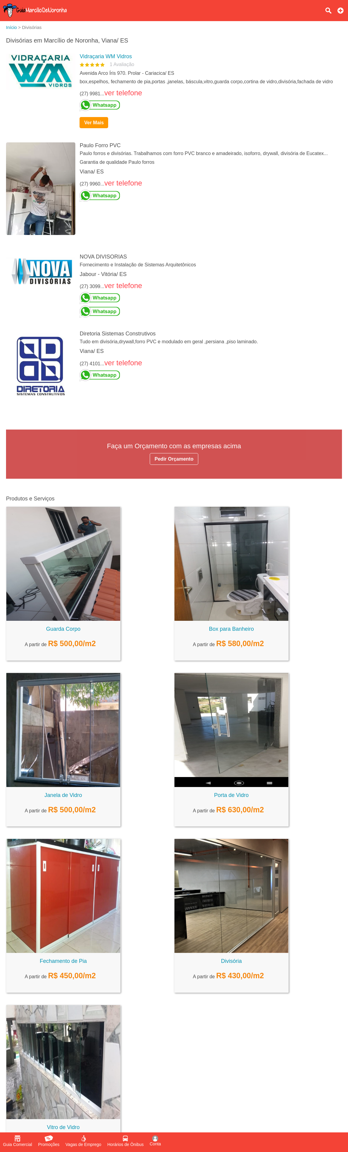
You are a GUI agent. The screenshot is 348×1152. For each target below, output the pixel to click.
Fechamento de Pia (63, 961)
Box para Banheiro (231, 629)
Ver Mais (94, 122)
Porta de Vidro (231, 795)
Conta (155, 1140)
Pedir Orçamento (174, 459)
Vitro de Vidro (63, 1127)
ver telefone (123, 93)
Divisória (231, 961)
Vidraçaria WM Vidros (106, 56)
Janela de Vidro (63, 795)
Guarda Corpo (63, 629)
